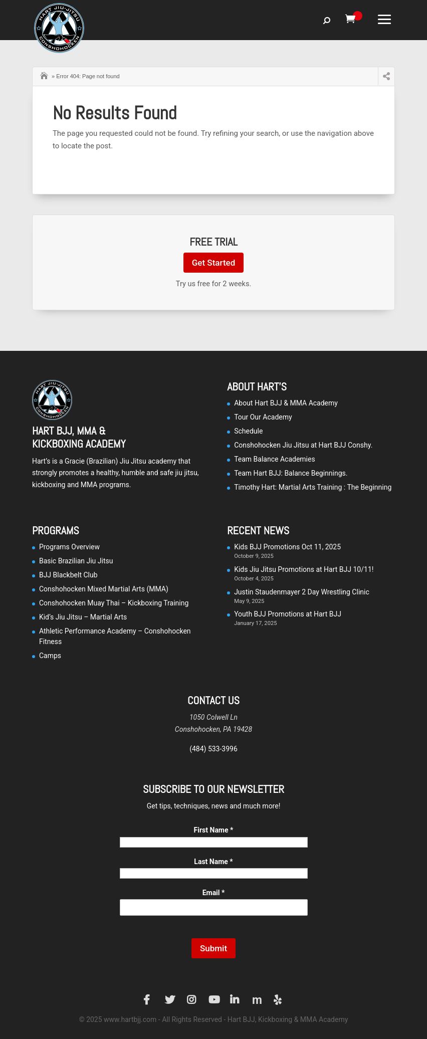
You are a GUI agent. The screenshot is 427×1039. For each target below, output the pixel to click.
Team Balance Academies (274, 459)
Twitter (170, 999)
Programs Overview (69, 547)
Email (213, 893)
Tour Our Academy (263, 417)
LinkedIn (235, 999)
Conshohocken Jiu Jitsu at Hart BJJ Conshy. (303, 445)
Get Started (213, 263)
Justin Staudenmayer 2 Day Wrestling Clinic (301, 592)
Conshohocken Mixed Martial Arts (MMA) (103, 589)
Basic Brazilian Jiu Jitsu (76, 561)
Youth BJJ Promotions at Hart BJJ (287, 614)
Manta (257, 999)
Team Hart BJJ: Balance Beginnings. (290, 473)
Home (45, 75)
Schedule (248, 431)
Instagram (192, 999)
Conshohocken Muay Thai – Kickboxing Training (113, 603)
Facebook (148, 999)
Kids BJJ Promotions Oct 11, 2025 (287, 547)
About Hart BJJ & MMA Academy (286, 403)
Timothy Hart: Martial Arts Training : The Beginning (312, 487)
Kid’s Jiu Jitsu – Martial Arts (83, 617)
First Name (214, 830)
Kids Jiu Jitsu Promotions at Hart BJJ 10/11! (303, 569)
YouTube (213, 999)
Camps (50, 656)
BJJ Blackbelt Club (68, 575)
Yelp (279, 999)
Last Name (213, 862)
